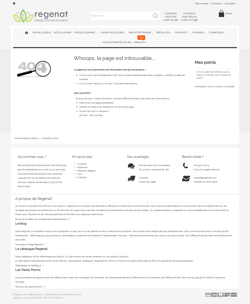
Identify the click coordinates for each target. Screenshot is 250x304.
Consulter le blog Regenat (29, 244)
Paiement (82, 167)
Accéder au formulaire (205, 181)
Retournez (85, 102)
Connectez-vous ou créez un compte (214, 86)
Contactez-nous (49, 138)
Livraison (82, 164)
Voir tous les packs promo (28, 286)
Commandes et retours (26, 138)
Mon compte (201, 3)
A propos (82, 177)
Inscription (230, 3)
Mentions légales (86, 170)
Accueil (83, 115)
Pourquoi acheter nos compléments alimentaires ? (41, 219)
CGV (79, 174)
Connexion (216, 3)
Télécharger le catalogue (28, 265)
